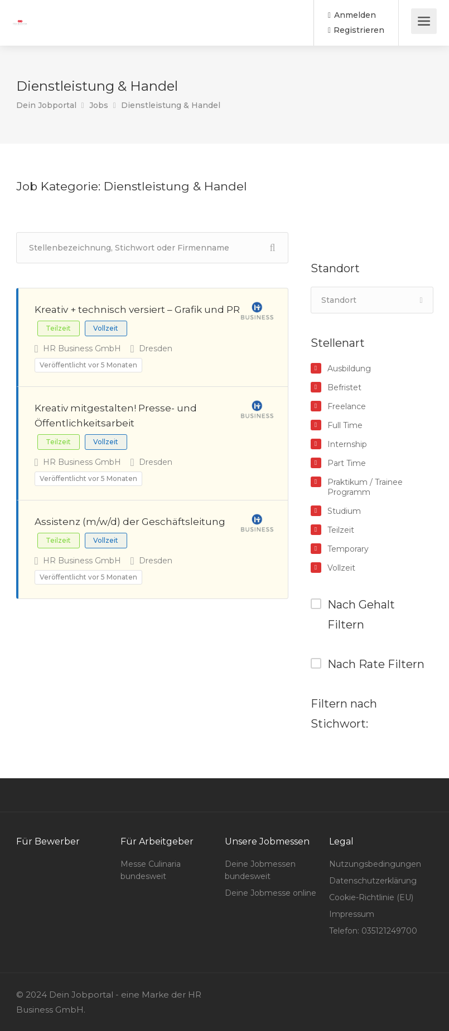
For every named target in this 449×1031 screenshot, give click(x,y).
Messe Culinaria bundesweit (150, 870)
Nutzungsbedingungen (375, 864)
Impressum (351, 914)
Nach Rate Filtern (375, 664)
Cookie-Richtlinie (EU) (371, 897)
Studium (344, 511)
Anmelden (352, 15)
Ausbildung (349, 369)
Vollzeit (341, 568)
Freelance (346, 406)
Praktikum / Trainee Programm (365, 487)
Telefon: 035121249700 (373, 931)
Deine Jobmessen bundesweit (260, 870)
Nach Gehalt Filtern (361, 614)
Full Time (345, 425)
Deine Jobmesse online (270, 893)
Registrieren (356, 30)
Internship (347, 444)
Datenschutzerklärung (373, 881)
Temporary (348, 549)
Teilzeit (340, 530)
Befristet (344, 387)
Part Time (346, 463)
